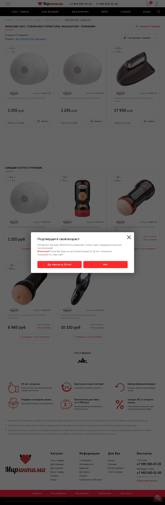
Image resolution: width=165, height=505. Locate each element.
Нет (105, 264)
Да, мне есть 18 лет (59, 264)
